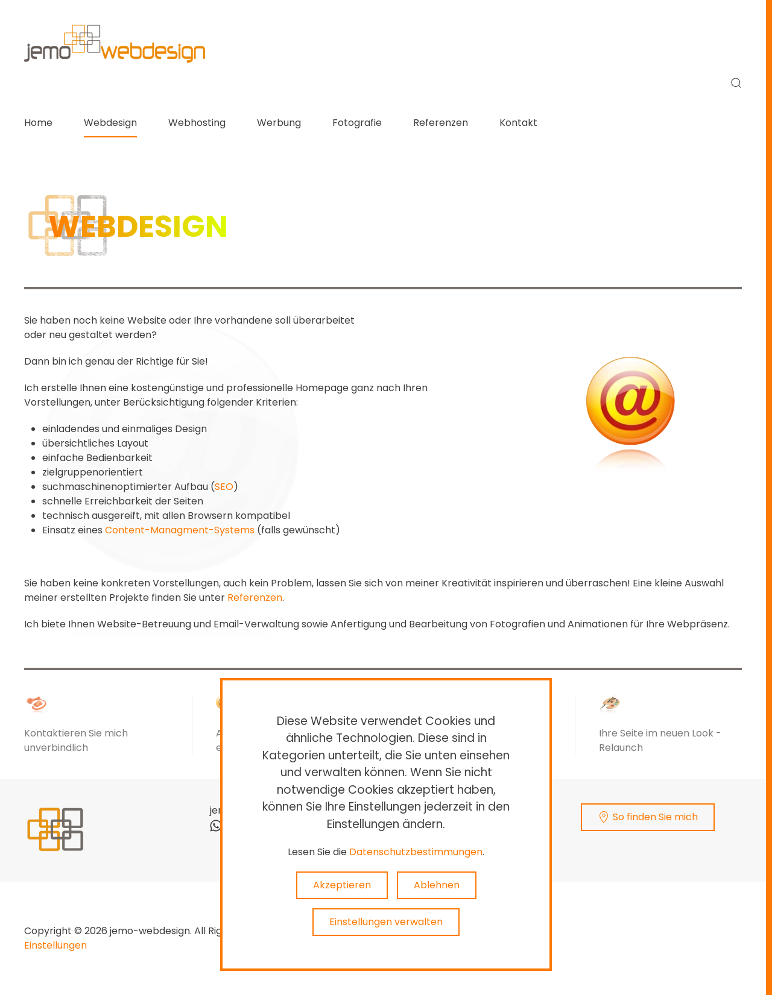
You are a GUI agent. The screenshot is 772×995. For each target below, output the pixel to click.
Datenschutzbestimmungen (415, 852)
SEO (224, 487)
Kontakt (518, 123)
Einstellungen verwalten (386, 922)
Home (38, 123)
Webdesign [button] (110, 123)
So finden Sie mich (648, 816)
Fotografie (357, 123)
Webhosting (197, 123)
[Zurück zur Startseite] (114, 43)
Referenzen (440, 123)
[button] (736, 83)
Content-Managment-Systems (180, 530)
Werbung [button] (279, 123)
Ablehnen (437, 885)
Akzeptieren (342, 885)
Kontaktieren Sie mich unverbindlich (76, 740)
